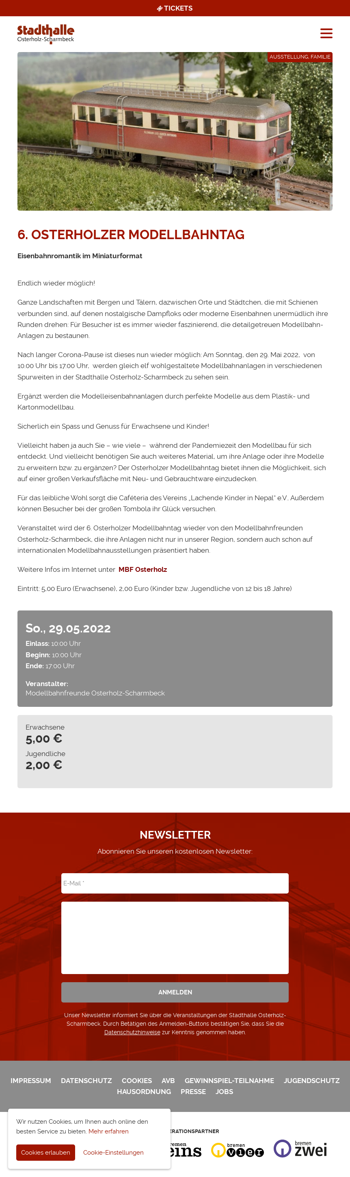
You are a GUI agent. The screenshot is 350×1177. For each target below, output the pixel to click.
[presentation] (175, 932)
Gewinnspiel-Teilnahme (229, 1081)
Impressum (31, 1081)
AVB (168, 1081)
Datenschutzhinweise (132, 1032)
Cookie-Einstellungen (113, 1152)
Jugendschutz (312, 1081)
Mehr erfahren (109, 1131)
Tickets (174, 8)
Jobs (224, 1092)
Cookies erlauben (45, 1152)
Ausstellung (289, 57)
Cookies (137, 1081)
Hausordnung (144, 1092)
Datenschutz (86, 1081)
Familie (321, 57)
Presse (193, 1092)
